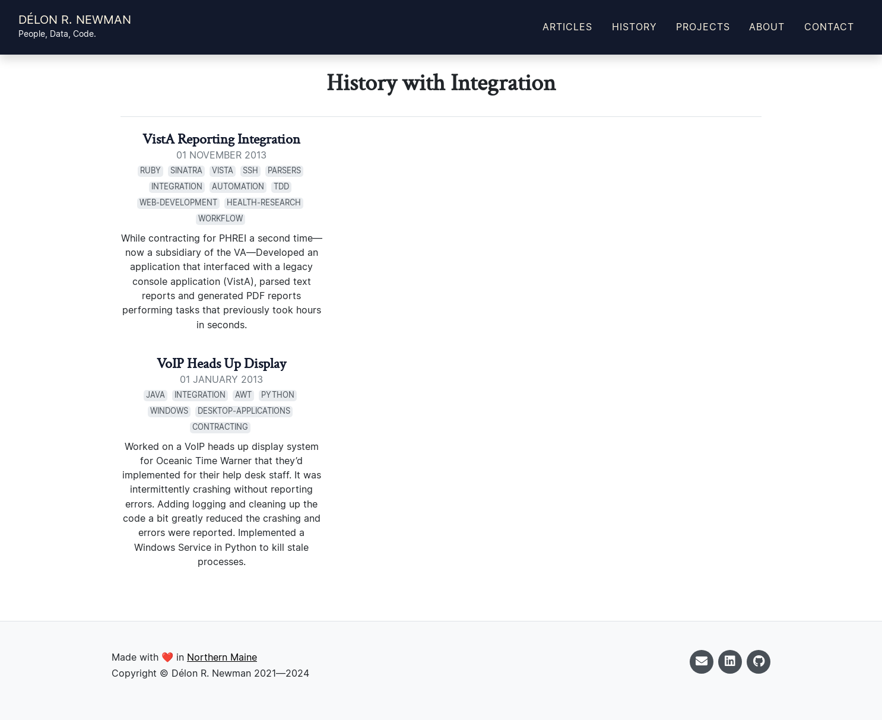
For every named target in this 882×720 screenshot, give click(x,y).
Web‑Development (178, 203)
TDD (281, 187)
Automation (238, 187)
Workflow (220, 219)
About (767, 27)
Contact (829, 27)
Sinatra (186, 171)
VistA (222, 171)
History (634, 27)
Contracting (220, 428)
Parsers (284, 171)
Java (155, 395)
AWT (243, 395)
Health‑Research (264, 203)
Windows (169, 411)
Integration (176, 187)
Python (277, 395)
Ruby (150, 171)
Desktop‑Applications (244, 411)
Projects (703, 27)
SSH (250, 171)
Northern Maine (222, 657)
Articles (567, 27)
